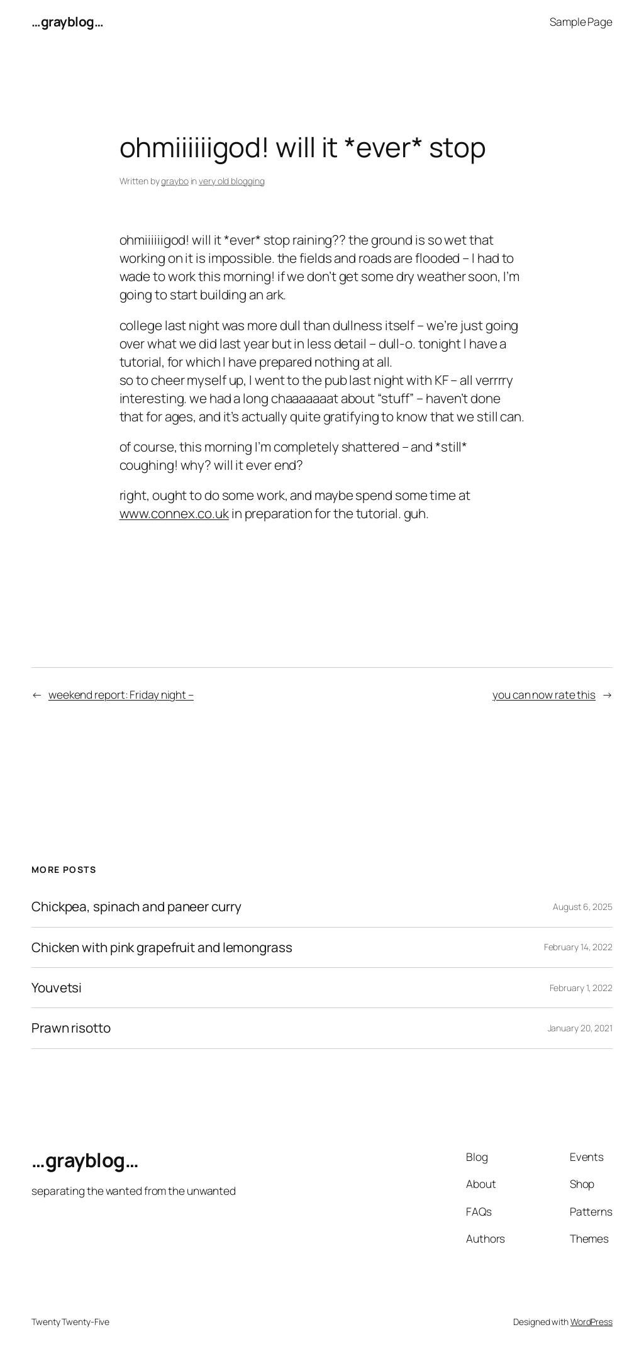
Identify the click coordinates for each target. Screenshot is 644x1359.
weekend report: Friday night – (121, 694)
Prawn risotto (71, 1028)
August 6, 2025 (583, 906)
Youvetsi (56, 987)
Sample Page (581, 21)
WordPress (591, 1322)
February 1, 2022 (581, 988)
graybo (174, 181)
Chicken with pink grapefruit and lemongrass (161, 947)
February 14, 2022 (578, 947)
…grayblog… (67, 21)
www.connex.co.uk (174, 513)
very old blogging (231, 181)
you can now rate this (544, 694)
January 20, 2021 (580, 1028)
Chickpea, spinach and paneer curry (136, 906)
